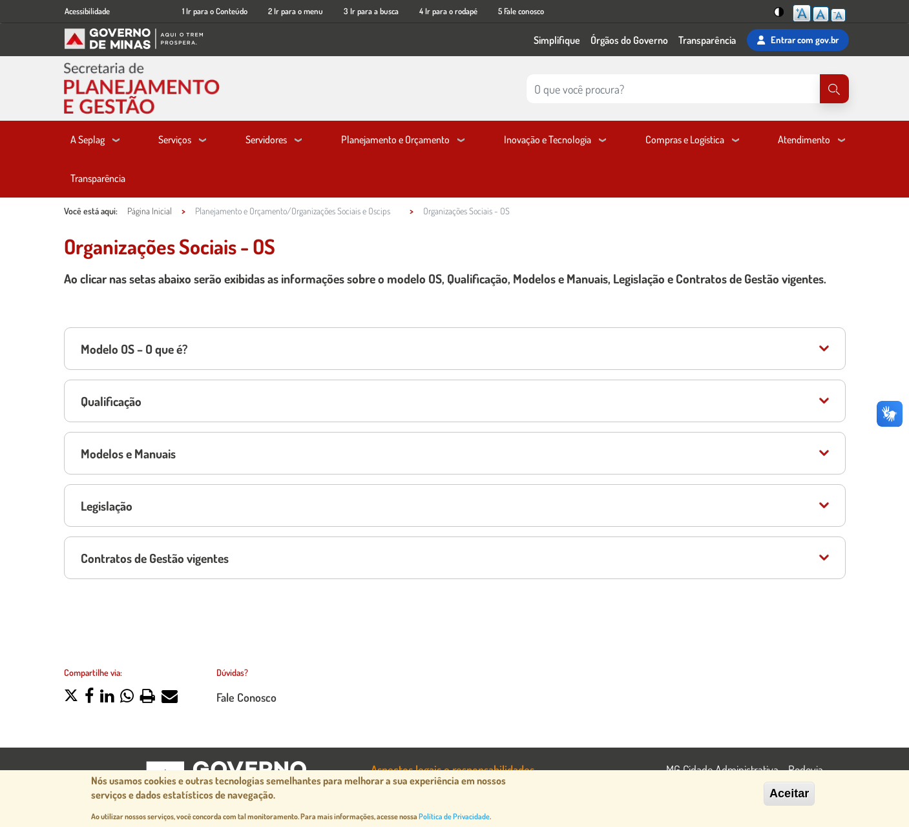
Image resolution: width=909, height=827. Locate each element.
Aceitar (789, 794)
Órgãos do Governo (629, 40)
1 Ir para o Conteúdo (214, 11)
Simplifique (557, 40)
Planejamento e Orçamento (395, 139)
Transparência (707, 40)
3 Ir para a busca (371, 11)
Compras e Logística (684, 139)
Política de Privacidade (454, 817)
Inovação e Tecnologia (547, 139)
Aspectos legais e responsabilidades (452, 769)
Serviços (174, 139)
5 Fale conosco (521, 11)
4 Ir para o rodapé (448, 11)
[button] (71, 697)
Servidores (266, 139)
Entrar (797, 40)
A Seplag (87, 139)
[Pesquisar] (834, 88)
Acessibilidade (87, 11)
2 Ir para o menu (295, 11)
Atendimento (804, 139)
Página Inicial (149, 210)
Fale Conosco (246, 696)
